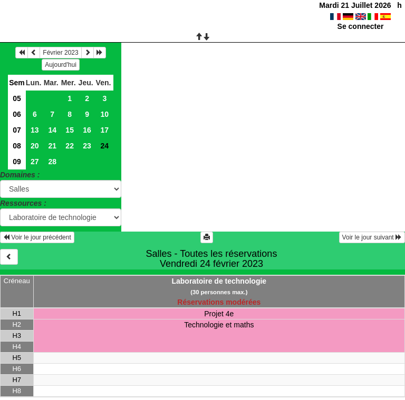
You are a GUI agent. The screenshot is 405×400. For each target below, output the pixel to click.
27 (35, 161)
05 (17, 98)
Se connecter (361, 26)
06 (17, 114)
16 (87, 130)
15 (69, 130)
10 (104, 114)
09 (17, 161)
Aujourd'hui (60, 64)
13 (35, 130)
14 (52, 130)
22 (69, 146)
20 (35, 146)
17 (104, 130)
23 (87, 146)
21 (52, 146)
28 (52, 161)
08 (17, 146)
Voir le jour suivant (372, 237)
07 (17, 130)
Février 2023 (60, 52)
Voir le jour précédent (37, 237)
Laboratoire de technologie (218, 281)
